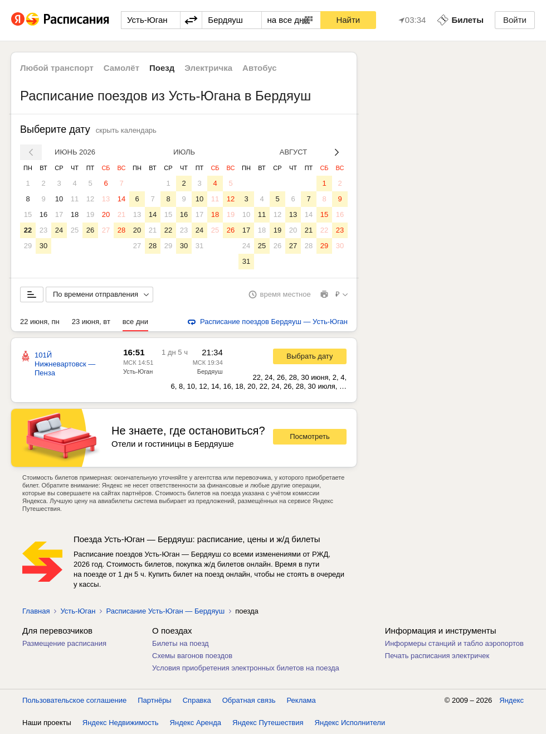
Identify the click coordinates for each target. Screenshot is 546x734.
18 (75, 214)
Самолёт (121, 68)
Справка (197, 700)
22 (28, 230)
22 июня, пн (40, 321)
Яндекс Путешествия (268, 722)
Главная (36, 611)
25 (75, 230)
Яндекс (511, 700)
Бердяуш (210, 371)
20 (106, 214)
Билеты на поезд (180, 643)
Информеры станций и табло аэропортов (454, 643)
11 (75, 199)
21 (121, 214)
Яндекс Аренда (195, 722)
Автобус (259, 68)
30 (43, 246)
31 (199, 246)
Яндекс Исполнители (350, 722)
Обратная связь (249, 700)
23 (43, 230)
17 (59, 214)
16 (43, 214)
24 (59, 230)
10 (59, 199)
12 (90, 199)
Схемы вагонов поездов (192, 655)
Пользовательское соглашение (74, 700)
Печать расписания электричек (437, 655)
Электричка (208, 68)
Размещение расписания (64, 643)
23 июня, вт (91, 321)
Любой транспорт (57, 68)
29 (28, 246)
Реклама (301, 700)
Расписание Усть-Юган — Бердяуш (165, 611)
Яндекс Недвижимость (120, 722)
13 (106, 199)
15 (28, 214)
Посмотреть (310, 436)
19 (90, 214)
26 (90, 230)
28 (121, 230)
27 (106, 230)
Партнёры (154, 700)
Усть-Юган (138, 371)
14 (121, 199)
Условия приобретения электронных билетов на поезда (245, 668)
